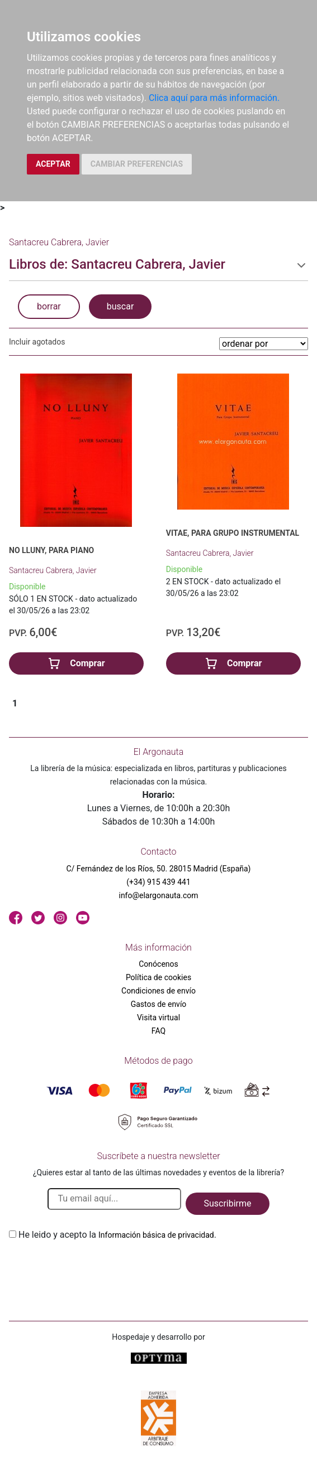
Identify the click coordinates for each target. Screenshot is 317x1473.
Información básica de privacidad (156, 1234)
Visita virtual (158, 1017)
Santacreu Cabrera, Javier (53, 570)
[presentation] (94, 1268)
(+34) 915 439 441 (158, 882)
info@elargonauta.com (158, 895)
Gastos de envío (159, 1004)
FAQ (158, 1030)
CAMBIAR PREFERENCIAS (137, 163)
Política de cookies (158, 977)
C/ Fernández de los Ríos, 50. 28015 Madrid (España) (159, 868)
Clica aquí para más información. (214, 98)
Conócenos (158, 964)
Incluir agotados (37, 341)
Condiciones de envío (158, 990)
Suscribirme (227, 1203)
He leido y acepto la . (117, 1234)
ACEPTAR (53, 163)
